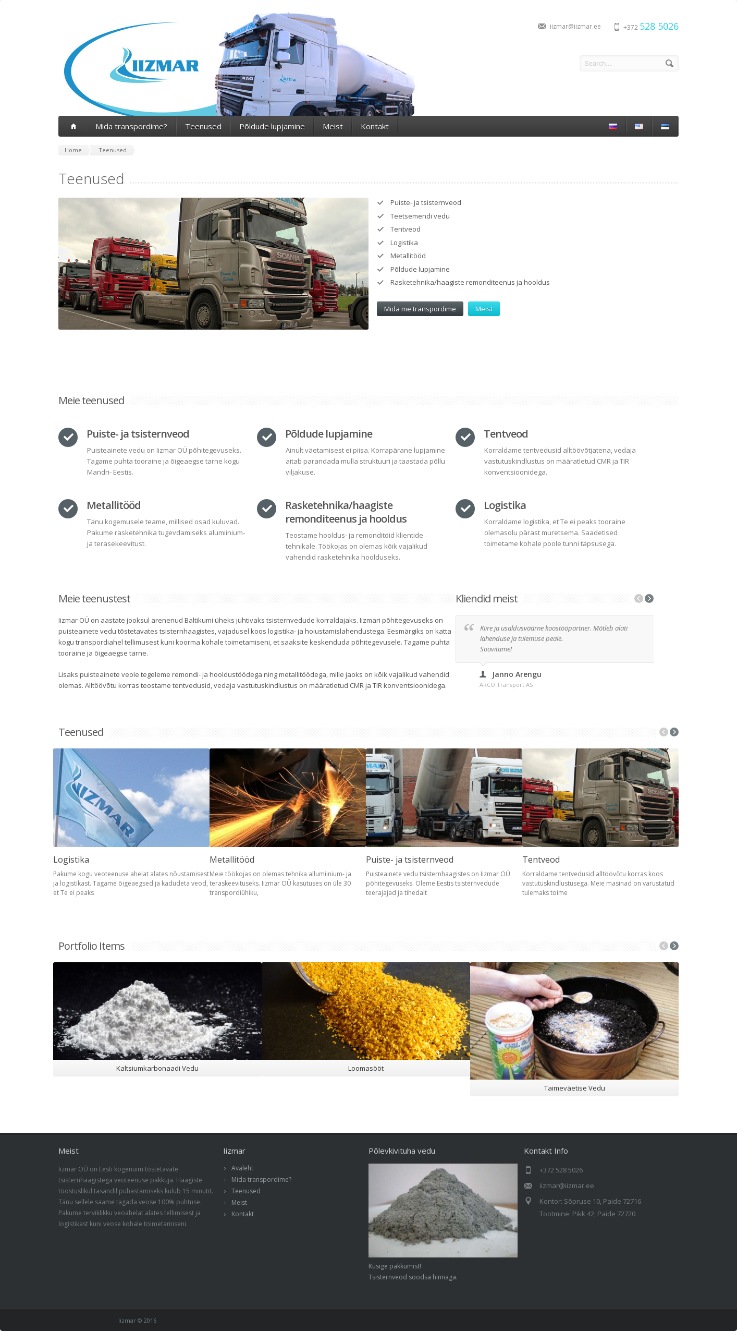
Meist (333, 126)
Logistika (71, 859)
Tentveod (541, 859)
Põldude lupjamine (272, 126)
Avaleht (242, 1168)
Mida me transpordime (420, 308)
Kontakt (375, 126)
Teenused (203, 126)
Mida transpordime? (131, 126)
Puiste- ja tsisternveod (409, 859)
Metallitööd (232, 859)
